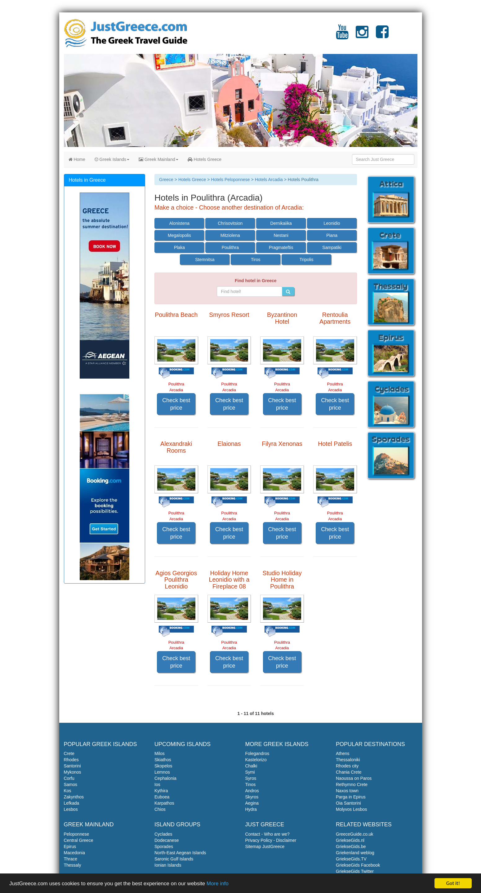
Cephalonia (165, 778)
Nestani (281, 235)
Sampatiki (331, 247)
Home (77, 159)
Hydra (251, 809)
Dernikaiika (281, 223)
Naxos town (347, 790)
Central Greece (78, 840)
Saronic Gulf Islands (173, 858)
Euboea (161, 796)
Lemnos (162, 772)
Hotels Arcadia (269, 179)
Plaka (179, 247)
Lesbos (71, 809)
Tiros (256, 259)
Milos (159, 753)
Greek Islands (112, 159)
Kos (67, 790)
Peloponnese (76, 834)
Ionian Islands (167, 865)
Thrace (71, 858)
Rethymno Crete (351, 784)
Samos (71, 784)
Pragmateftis (281, 247)
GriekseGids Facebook (358, 865)
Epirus (70, 846)
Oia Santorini (348, 803)
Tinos (250, 784)
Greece (166, 179)
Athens (343, 753)
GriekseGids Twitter (355, 871)
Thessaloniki (348, 759)
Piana (331, 235)
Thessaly (72, 865)
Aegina (252, 803)
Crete (69, 753)
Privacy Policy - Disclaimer (270, 840)
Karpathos (164, 803)
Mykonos (72, 772)
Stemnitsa (204, 259)
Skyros (252, 796)
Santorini (72, 765)
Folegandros (257, 753)
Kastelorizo (256, 759)
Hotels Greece (204, 159)
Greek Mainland (158, 159)
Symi (250, 772)
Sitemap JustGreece (265, 846)
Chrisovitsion (230, 223)
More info (218, 884)
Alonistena (179, 223)
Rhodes (71, 759)
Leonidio (332, 223)
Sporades (163, 846)
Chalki (251, 765)
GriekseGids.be (351, 846)
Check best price (176, 404)
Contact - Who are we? (267, 834)
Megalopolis (179, 235)
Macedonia (74, 852)
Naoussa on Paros (354, 778)
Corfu (69, 778)
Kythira (161, 790)
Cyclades (163, 834)
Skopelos (163, 765)
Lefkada (71, 803)
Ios (157, 784)
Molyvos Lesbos (351, 809)
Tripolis (307, 259)
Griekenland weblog (355, 852)
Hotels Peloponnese (230, 179)
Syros (250, 778)
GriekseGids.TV (351, 858)
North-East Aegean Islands (180, 852)
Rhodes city (347, 765)
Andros (252, 790)
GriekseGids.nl (350, 840)
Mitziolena (230, 235)
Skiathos (162, 759)
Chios (160, 809)
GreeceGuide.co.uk (354, 834)
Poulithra (230, 247)
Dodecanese (166, 840)
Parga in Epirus (351, 796)
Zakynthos (74, 796)
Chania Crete (349, 772)
